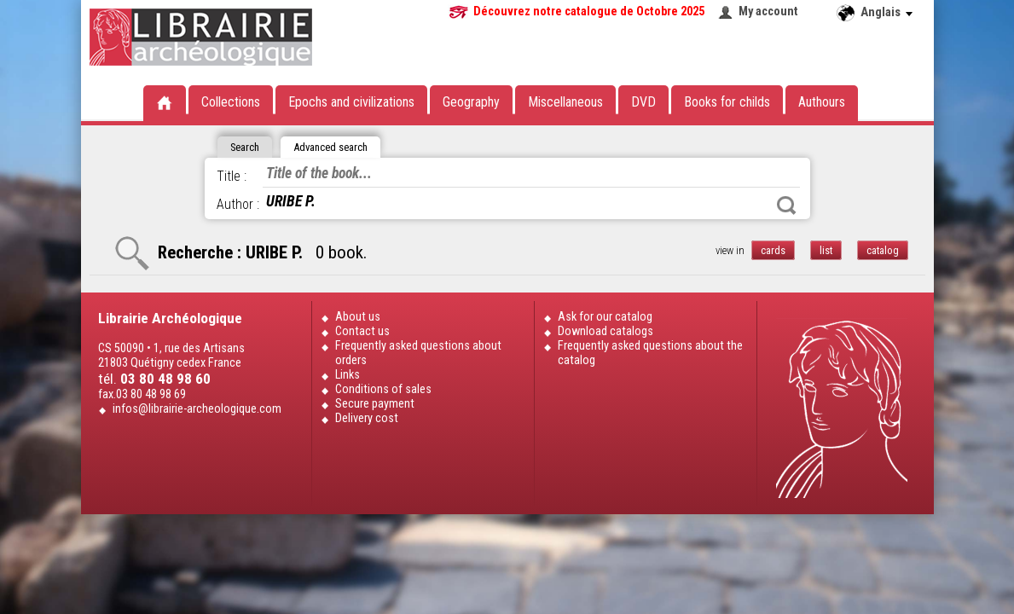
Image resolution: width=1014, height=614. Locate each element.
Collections (230, 102)
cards (773, 250)
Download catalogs (605, 331)
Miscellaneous (565, 102)
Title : (231, 176)
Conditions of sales (383, 389)
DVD (643, 102)
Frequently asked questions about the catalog (650, 353)
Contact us (362, 331)
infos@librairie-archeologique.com (197, 409)
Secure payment (374, 404)
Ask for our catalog (605, 317)
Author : (238, 204)
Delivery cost (366, 418)
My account (768, 11)
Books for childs (727, 102)
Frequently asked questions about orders (418, 353)
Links (347, 375)
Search (786, 205)
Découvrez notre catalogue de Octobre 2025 (588, 11)
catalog (882, 250)
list (826, 250)
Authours (821, 102)
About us (357, 317)
